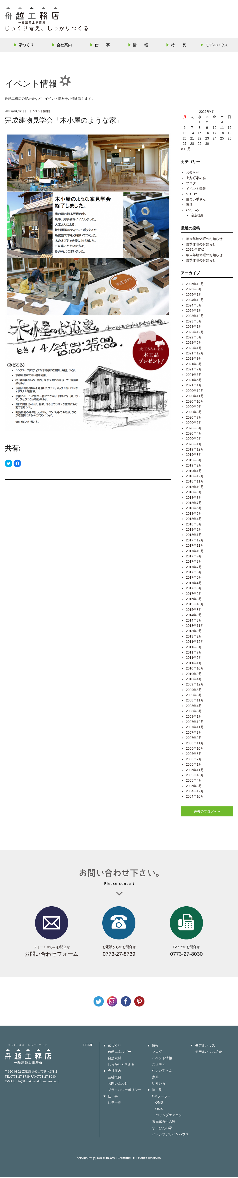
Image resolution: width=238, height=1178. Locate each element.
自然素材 (114, 1059)
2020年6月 (194, 424)
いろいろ (192, 211)
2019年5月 (194, 461)
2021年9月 (194, 360)
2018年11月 (195, 482)
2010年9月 (194, 675)
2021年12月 (195, 354)
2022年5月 (194, 344)
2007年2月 (194, 739)
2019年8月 (194, 456)
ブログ (191, 184)
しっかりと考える (121, 1065)
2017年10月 (195, 552)
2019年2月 (194, 466)
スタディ (158, 1065)
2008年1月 (194, 717)
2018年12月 (195, 477)
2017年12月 (195, 541)
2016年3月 (194, 600)
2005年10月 (195, 776)
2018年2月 (194, 530)
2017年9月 (194, 557)
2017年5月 (194, 579)
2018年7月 (194, 504)
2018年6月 (194, 509)
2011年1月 (194, 664)
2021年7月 (194, 370)
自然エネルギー (119, 1053)
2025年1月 (194, 295)
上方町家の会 (196, 179)
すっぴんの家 (162, 1129)
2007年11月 (195, 728)
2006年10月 (195, 749)
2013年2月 (194, 637)
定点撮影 (197, 216)
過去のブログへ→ (207, 812)
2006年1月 (194, 766)
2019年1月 (194, 472)
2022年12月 (195, 333)
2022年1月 (194, 349)
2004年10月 (195, 797)
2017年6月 (194, 573)
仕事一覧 (114, 1103)
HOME (88, 1046)
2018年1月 (194, 536)
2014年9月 (194, 616)
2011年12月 (195, 643)
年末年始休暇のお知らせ (204, 240)
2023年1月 (194, 328)
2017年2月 (194, 595)
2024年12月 (195, 301)
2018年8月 (194, 498)
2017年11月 (195, 547)
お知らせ (192, 174)
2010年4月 (194, 680)
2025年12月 (195, 285)
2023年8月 (194, 322)
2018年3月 (194, 525)
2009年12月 (195, 685)
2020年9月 (194, 408)
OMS (159, 1103)
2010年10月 (195, 669)
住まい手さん (196, 200)
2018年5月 (194, 514)
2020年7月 (194, 418)
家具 (189, 206)
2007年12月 (195, 723)
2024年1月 (194, 311)
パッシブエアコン (168, 1116)
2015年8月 (194, 610)
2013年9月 (194, 632)
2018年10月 (195, 488)
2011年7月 (194, 653)
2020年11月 (195, 397)
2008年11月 (195, 701)
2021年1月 (194, 386)
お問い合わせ (118, 1084)
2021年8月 (194, 365)
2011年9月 (194, 648)
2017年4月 (194, 584)
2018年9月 (194, 493)
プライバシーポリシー (124, 1091)
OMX (159, 1110)
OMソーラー (161, 1097)
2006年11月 (195, 744)
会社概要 (114, 1078)
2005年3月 (194, 787)
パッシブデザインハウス (170, 1135)
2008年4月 (194, 707)
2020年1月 (194, 445)
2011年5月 (194, 659)
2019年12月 (195, 450)
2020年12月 (195, 392)
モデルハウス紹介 (208, 1053)
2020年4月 (194, 434)
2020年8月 (194, 413)
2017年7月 (194, 568)
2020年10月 (195, 402)
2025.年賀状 (195, 251)
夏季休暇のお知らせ (201, 245)
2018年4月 (194, 520)
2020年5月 (194, 429)
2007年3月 (194, 733)
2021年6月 (194, 376)
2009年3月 (194, 696)
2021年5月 (194, 381)
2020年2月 (194, 440)
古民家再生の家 (163, 1122)
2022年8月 (194, 338)
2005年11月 (195, 771)
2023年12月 (195, 317)
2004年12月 (195, 792)
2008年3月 (194, 712)
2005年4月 (194, 782)
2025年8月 (194, 290)
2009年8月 (194, 691)
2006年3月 (194, 755)
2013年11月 (195, 626)
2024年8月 (194, 306)
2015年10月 (195, 605)
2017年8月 (194, 563)
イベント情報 (40, 112)
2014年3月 (194, 621)
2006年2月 (194, 760)
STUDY (191, 195)
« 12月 (186, 150)
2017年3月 (194, 589)
